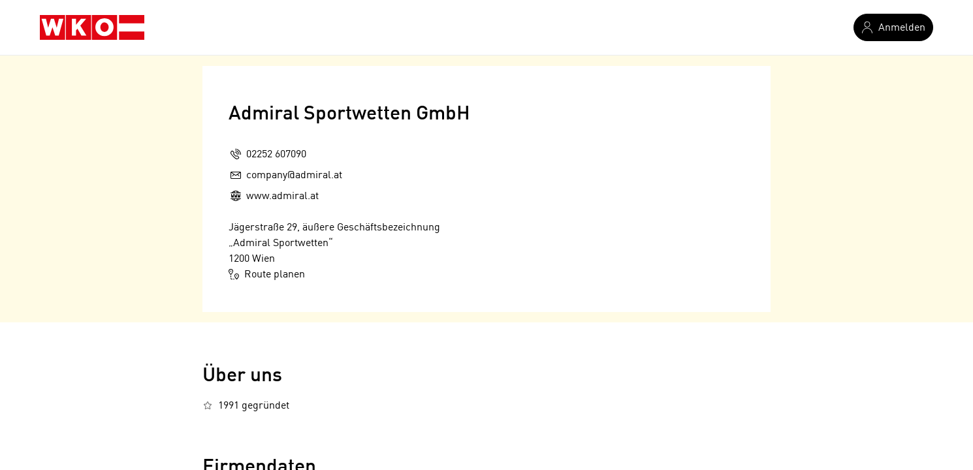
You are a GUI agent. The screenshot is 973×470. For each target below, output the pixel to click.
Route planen (267, 274)
